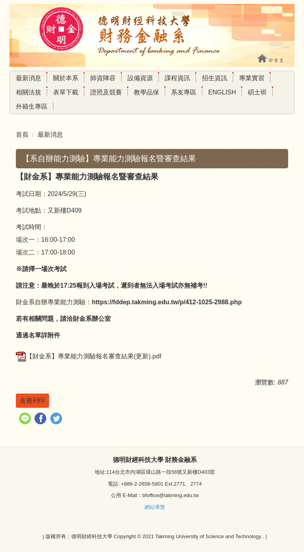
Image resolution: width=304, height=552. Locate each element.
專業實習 (251, 78)
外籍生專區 (32, 106)
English (222, 92)
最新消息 (28, 78)
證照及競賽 (106, 92)
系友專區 (183, 92)
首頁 (22, 134)
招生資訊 (214, 78)
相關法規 (28, 92)
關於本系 (65, 78)
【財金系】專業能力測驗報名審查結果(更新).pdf (88, 356)
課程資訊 (177, 78)
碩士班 (257, 92)
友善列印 (32, 400)
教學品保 (146, 92)
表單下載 (65, 92)
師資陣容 (103, 78)
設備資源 (140, 78)
